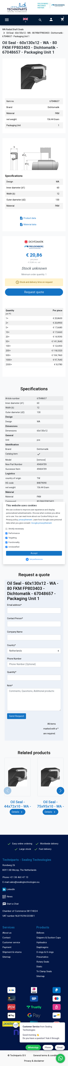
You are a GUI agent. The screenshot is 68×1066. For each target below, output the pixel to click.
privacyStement (25, 520)
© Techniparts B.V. (17, 1055)
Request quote (34, 292)
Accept (34, 553)
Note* (10, 685)
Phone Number (14, 658)
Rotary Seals (42, 961)
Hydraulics (41, 942)
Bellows (40, 932)
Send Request (16, 716)
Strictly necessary (16, 529)
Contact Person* (15, 618)
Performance (14, 533)
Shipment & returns (12, 952)
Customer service (11, 942)
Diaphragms (42, 947)
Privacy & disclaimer (34, 1061)
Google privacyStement (41, 523)
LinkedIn (10, 889)
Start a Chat (10, 903)
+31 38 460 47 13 (19, 877)
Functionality (13, 542)
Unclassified (13, 547)
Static (39, 966)
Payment (6, 947)
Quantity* (11, 672)
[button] (25, 20)
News (10, 896)
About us (6, 932)
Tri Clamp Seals (44, 971)
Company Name (15, 632)
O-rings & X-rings (45, 952)
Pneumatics (42, 957)
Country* (11, 645)
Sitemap (6, 957)
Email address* (14, 605)
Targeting (12, 538)
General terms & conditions (46, 1055)
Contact (6, 937)
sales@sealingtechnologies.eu (24, 882)
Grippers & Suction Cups (48, 937)
